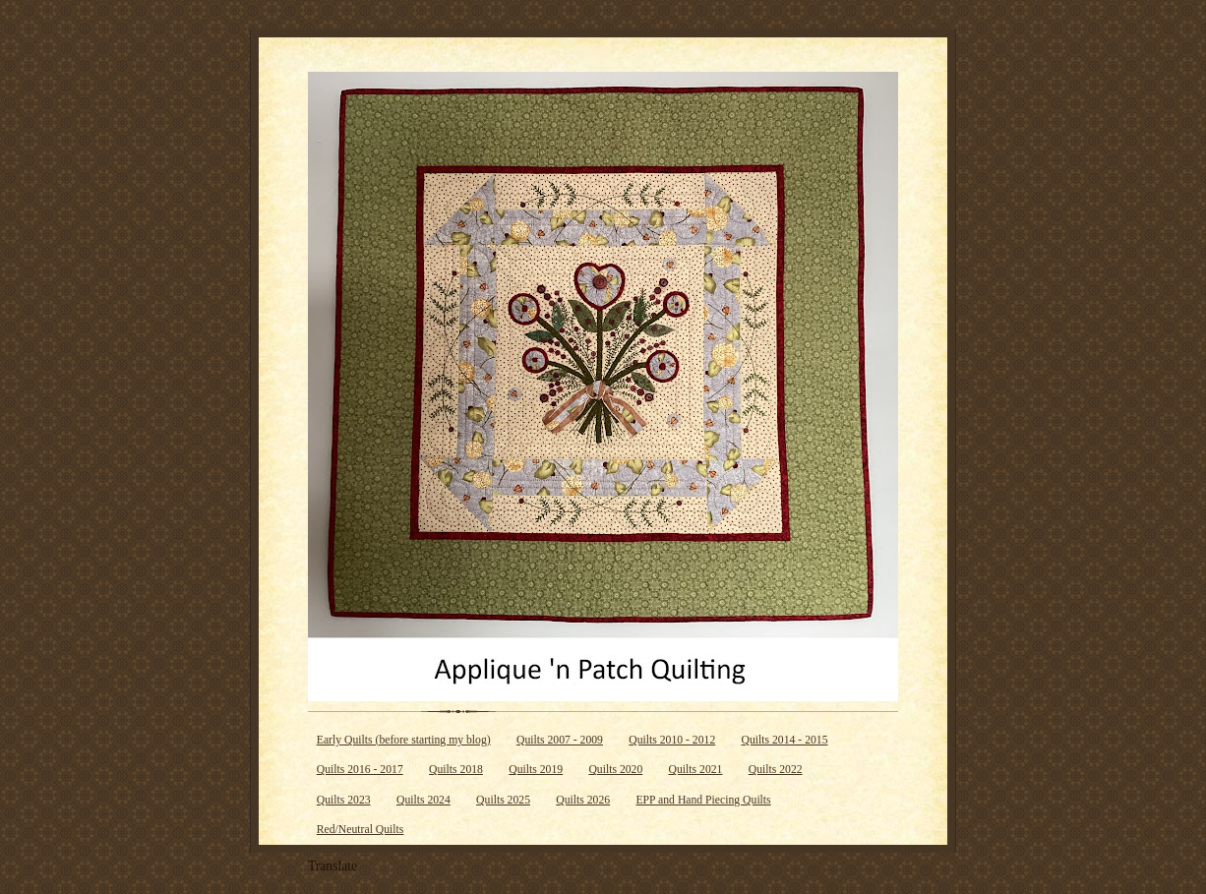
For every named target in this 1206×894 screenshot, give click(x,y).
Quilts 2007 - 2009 (559, 740)
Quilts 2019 (536, 769)
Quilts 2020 (615, 769)
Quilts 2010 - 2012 (672, 740)
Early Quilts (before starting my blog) (404, 740)
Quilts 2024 (423, 800)
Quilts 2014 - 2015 (785, 740)
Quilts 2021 (696, 769)
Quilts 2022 (776, 769)
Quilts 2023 (344, 800)
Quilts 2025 (503, 800)
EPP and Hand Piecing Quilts (702, 800)
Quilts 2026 (583, 800)
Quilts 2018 (456, 769)
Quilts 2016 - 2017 (360, 769)
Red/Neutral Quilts (360, 829)
